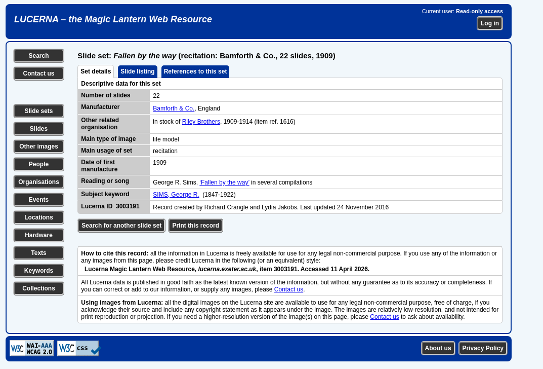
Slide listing (137, 71)
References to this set (195, 71)
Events (39, 199)
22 (156, 95)
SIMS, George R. (176, 194)
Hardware (39, 235)
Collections (38, 288)
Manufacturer (100, 106)
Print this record (195, 225)
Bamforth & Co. (173, 108)
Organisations (38, 182)
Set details (95, 71)
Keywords (38, 270)
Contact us (38, 73)
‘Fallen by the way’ (224, 182)
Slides (39, 128)
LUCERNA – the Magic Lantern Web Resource (113, 19)
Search (38, 55)
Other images (38, 146)
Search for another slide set (121, 225)
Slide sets (38, 111)
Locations (38, 217)
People (39, 164)
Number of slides (105, 95)
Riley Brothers (201, 121)
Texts (38, 252)
